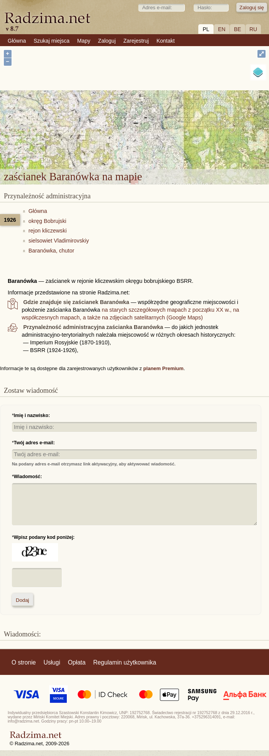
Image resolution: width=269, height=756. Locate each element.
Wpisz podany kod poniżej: (44, 537)
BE (237, 29)
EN (221, 29)
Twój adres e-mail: (34, 442)
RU (253, 29)
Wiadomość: (28, 476)
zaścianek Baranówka (171, 117)
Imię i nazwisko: (32, 415)
